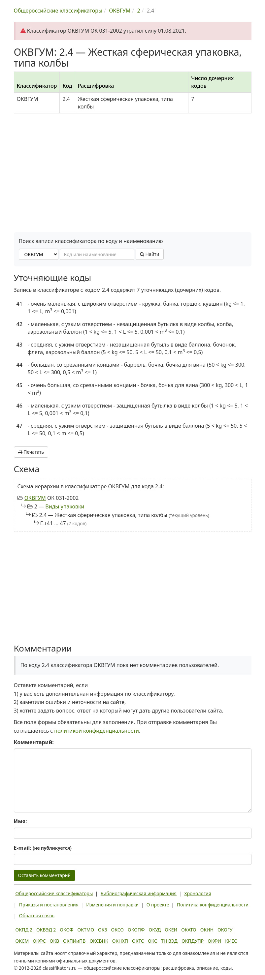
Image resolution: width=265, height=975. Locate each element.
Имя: (20, 821)
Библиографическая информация (139, 893)
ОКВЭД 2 (46, 930)
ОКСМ (22, 941)
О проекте (158, 904)
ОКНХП (120, 941)
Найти (149, 254)
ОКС (152, 941)
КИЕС (231, 941)
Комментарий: (34, 742)
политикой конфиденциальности (96, 730)
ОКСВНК (98, 941)
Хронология (197, 893)
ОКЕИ (171, 930)
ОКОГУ (225, 930)
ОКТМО (86, 930)
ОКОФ (66, 930)
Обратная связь (36, 915)
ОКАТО (188, 930)
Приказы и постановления (49, 904)
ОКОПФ (136, 930)
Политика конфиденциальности (212, 904)
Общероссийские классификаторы (54, 893)
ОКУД (155, 930)
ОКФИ (214, 941)
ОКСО (117, 930)
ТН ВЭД (169, 941)
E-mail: (43, 847)
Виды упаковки (64, 506)
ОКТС (138, 941)
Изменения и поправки (112, 904)
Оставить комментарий (44, 875)
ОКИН (207, 930)
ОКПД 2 (24, 930)
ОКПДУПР (193, 941)
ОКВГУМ (35, 498)
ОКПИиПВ (74, 941)
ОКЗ (102, 930)
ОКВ (54, 941)
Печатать (31, 452)
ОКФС (39, 941)
